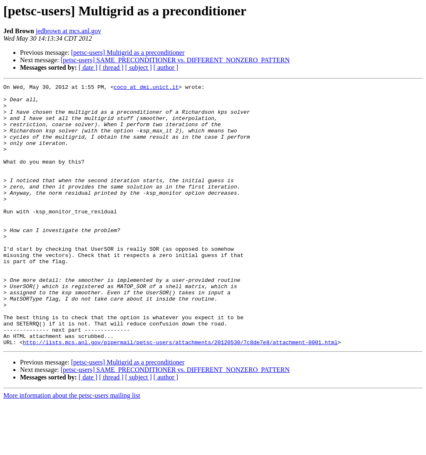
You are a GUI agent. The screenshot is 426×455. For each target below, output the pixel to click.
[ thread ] (111, 67)
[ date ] (88, 67)
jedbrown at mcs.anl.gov (68, 30)
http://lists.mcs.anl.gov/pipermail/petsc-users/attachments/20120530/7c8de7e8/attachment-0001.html (180, 394)
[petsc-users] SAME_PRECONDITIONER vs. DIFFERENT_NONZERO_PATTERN (175, 60)
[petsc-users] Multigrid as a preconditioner (128, 52)
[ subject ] (138, 67)
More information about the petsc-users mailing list (71, 447)
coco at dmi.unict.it (146, 88)
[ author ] (166, 67)
